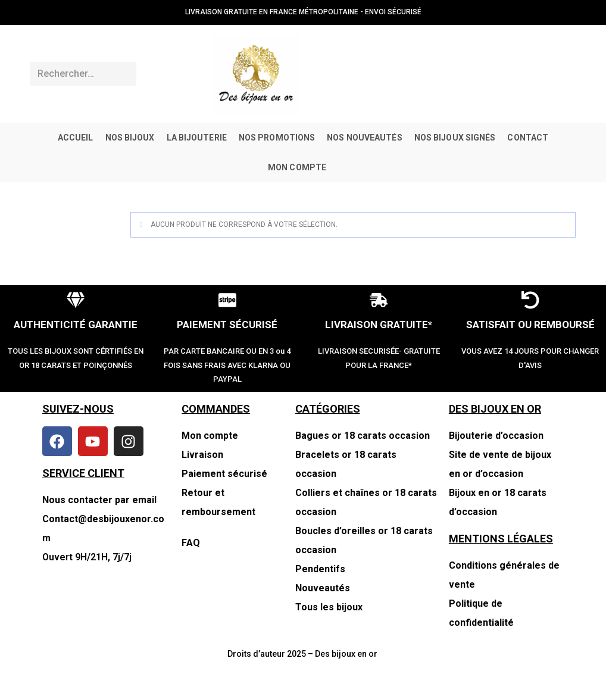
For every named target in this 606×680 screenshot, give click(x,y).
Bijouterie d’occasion (496, 435)
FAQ (191, 542)
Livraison (202, 454)
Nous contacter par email (99, 500)
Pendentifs (320, 569)
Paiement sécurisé (224, 473)
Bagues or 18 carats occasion (362, 435)
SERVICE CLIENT (83, 473)
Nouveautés (322, 588)
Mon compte (210, 435)
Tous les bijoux (329, 607)
